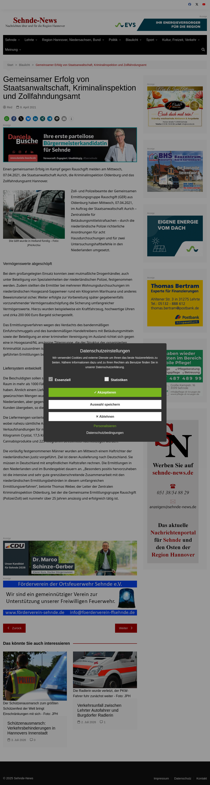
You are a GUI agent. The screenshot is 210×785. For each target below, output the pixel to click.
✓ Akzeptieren (105, 392)
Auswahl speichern (105, 404)
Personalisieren (105, 426)
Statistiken (116, 379)
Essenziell (60, 379)
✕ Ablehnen (105, 416)
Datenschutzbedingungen (104, 432)
